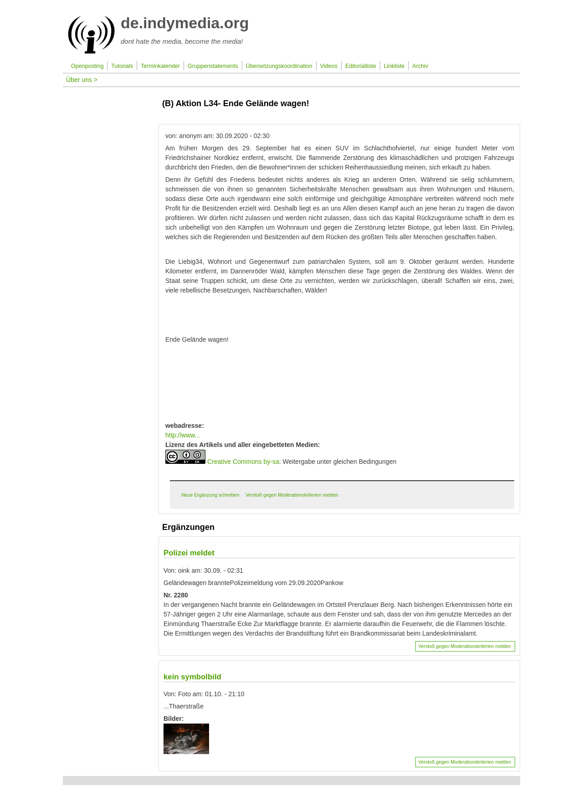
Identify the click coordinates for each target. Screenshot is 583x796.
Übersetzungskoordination (279, 66)
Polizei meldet (189, 553)
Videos (329, 66)
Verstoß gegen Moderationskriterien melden (291, 495)
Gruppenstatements (213, 66)
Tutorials (122, 66)
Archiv (420, 66)
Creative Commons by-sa (243, 461)
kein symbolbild (192, 677)
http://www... (182, 435)
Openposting (87, 66)
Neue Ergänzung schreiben (210, 495)
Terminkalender (160, 66)
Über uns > (81, 79)
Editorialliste (360, 66)
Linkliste (394, 66)
